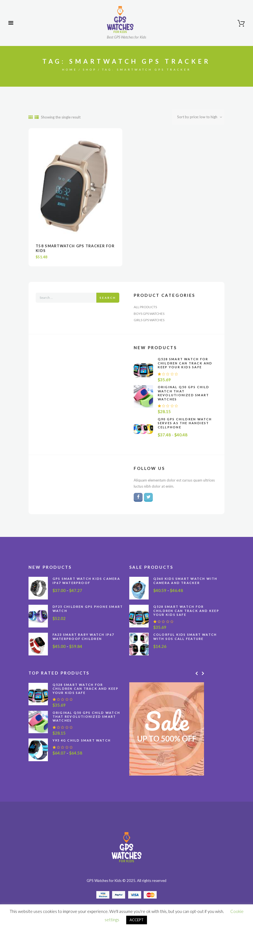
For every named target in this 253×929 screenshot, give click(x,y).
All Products (145, 307)
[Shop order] (198, 117)
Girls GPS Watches (149, 320)
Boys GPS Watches (149, 314)
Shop (90, 69)
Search (108, 297)
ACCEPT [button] (137, 920)
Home (69, 69)
